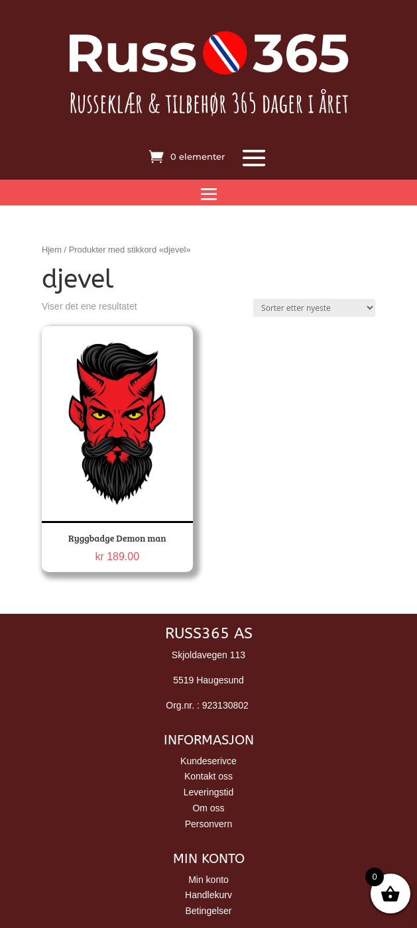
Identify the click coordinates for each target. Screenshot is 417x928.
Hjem (52, 250)
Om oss (208, 808)
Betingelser (208, 910)
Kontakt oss (208, 776)
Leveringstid (209, 792)
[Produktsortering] (314, 308)
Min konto (208, 879)
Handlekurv (208, 895)
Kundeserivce (208, 761)
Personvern (209, 824)
